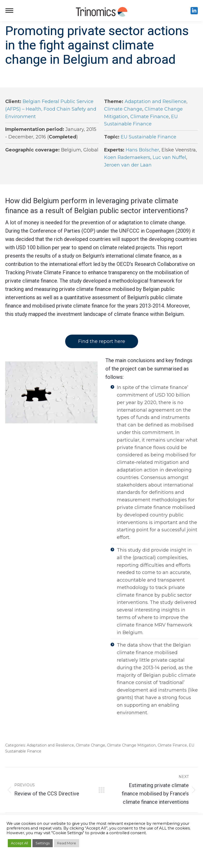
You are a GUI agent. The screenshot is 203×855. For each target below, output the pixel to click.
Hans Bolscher (142, 150)
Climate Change (123, 109)
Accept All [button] (19, 843)
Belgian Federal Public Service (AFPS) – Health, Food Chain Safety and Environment (50, 109)
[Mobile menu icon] (9, 10)
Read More (66, 843)
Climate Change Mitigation (131, 745)
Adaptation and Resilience (155, 101)
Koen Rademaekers (127, 157)
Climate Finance (149, 116)
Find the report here (101, 341)
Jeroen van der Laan (128, 165)
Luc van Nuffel (169, 157)
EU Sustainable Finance (148, 137)
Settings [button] (43, 843)
